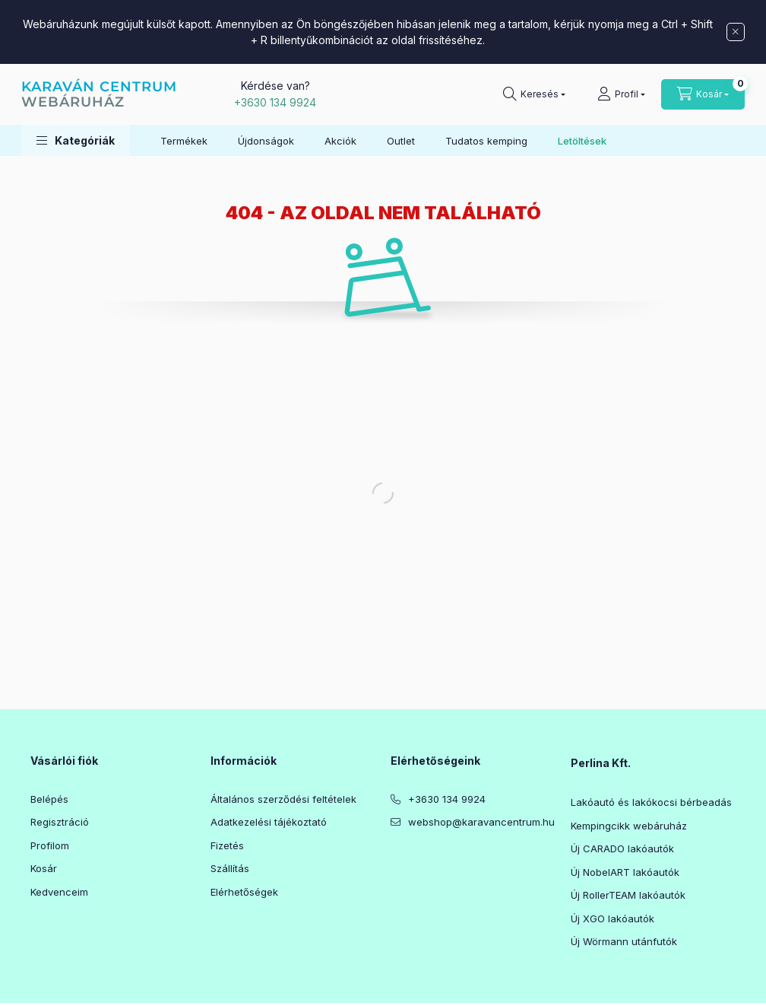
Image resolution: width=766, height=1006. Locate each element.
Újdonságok (266, 141)
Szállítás (229, 868)
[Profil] (621, 94)
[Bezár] (735, 32)
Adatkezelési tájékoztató (268, 822)
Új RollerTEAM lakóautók (628, 895)
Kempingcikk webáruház (629, 826)
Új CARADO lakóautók (622, 848)
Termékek (183, 141)
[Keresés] (534, 94)
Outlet (401, 141)
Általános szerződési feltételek (283, 799)
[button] (75, 140)
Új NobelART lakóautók (625, 872)
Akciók (340, 141)
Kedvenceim (59, 892)
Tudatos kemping (486, 141)
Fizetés (227, 845)
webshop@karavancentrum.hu (481, 822)
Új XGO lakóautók (612, 918)
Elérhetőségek (244, 892)
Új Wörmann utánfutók (624, 941)
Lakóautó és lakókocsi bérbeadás (651, 802)
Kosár (43, 868)
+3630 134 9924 (275, 102)
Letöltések (582, 141)
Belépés (49, 799)
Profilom (49, 845)
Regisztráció (59, 822)
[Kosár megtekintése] (703, 94)
